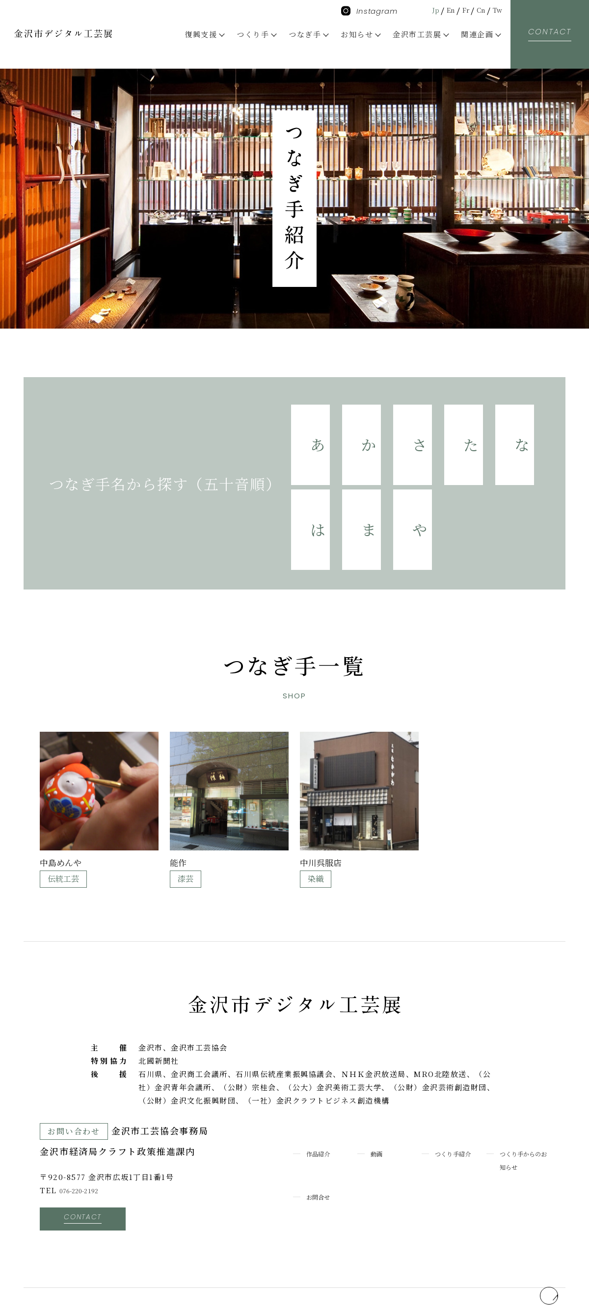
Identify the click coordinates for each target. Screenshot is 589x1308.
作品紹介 (322, 1091)
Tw (496, 9)
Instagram (369, 11)
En (440, 9)
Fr (458, 9)
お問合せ (322, 1134)
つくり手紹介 (459, 1091)
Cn (476, 9)
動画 (379, 1091)
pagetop (533, 1225)
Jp (422, 9)
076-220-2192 (85, 1128)
